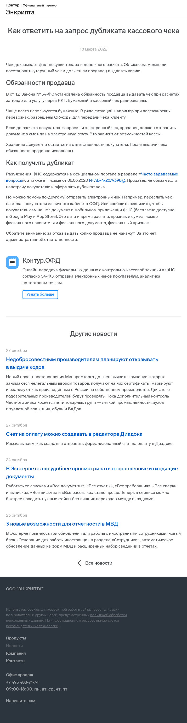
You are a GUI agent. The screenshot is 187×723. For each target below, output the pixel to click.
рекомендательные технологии (32, 626)
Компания (16, 653)
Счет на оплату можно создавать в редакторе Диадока (74, 434)
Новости (14, 645)
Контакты (15, 660)
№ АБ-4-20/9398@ (107, 180)
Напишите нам (20, 700)
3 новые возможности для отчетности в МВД (62, 524)
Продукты (16, 638)
